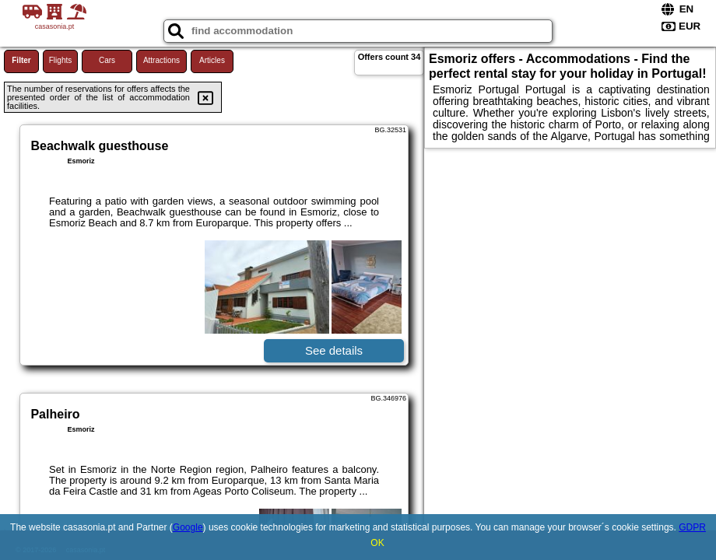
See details (334, 350)
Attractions (161, 60)
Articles (212, 60)
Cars (107, 60)
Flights (60, 60)
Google (188, 527)
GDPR (692, 527)
